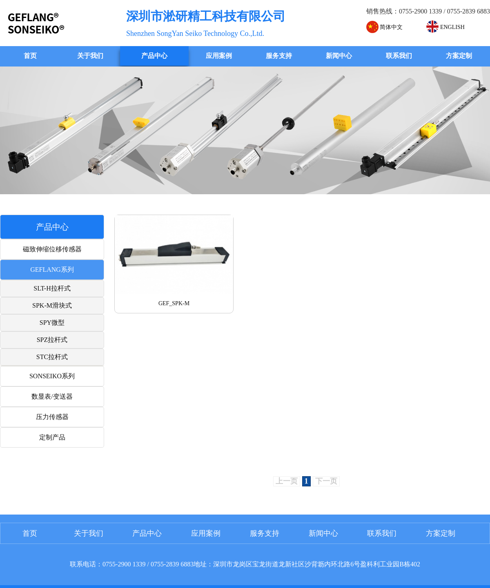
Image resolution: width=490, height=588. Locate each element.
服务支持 (279, 55)
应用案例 (219, 55)
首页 (30, 55)
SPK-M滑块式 (52, 305)
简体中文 (384, 27)
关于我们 (90, 55)
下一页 (326, 481)
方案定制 (459, 55)
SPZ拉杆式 (52, 339)
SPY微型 (52, 322)
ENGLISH (445, 27)
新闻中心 (339, 55)
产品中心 (154, 55)
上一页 (287, 481)
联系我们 (399, 55)
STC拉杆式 (52, 356)
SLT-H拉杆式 (51, 288)
